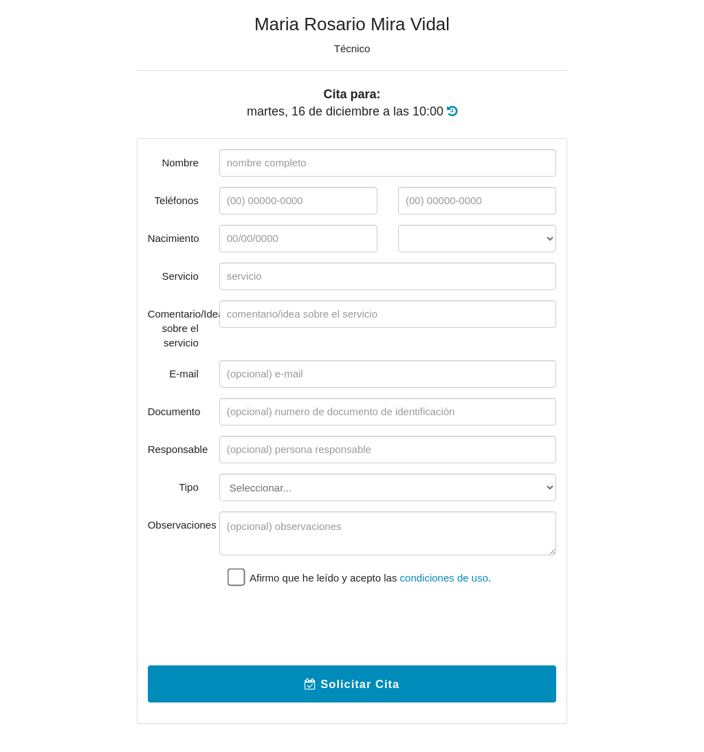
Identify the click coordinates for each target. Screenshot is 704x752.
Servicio (180, 276)
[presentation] (323, 628)
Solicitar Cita (352, 684)
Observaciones (178, 525)
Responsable (178, 449)
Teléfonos (177, 200)
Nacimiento (173, 238)
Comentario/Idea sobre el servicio (178, 328)
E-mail (184, 373)
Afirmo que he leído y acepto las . (359, 576)
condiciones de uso (444, 578)
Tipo (189, 487)
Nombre (180, 162)
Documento (174, 411)
